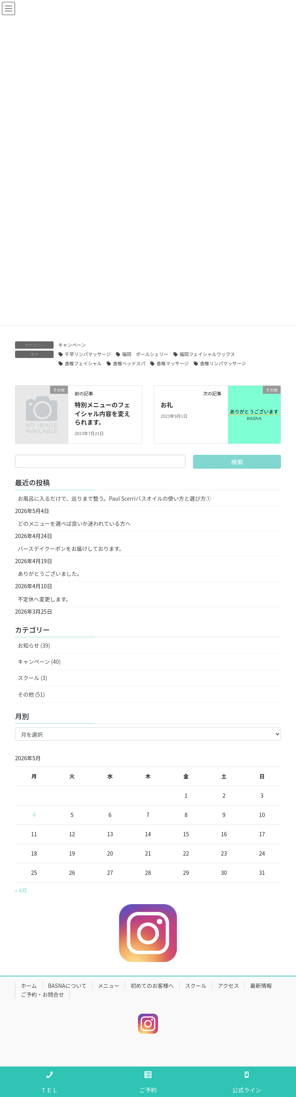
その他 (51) (31, 694)
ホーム (29, 985)
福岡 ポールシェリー (145, 354)
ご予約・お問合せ (42, 994)
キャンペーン (72, 344)
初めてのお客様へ (152, 985)
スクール (196, 985)
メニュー (108, 985)
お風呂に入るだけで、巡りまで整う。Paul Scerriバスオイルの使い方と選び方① (114, 498)
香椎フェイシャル (83, 363)
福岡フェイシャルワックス (207, 354)
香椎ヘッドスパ (129, 363)
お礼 (167, 404)
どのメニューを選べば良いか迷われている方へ (74, 523)
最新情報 (261, 985)
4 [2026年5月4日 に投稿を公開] (33, 815)
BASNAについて (67, 985)
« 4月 (21, 890)
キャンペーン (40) (39, 661)
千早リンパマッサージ (88, 354)
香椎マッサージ (172, 363)
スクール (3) (32, 678)
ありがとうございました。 (50, 573)
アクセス (228, 985)
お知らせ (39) (34, 645)
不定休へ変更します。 (44, 599)
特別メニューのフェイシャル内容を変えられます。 (102, 413)
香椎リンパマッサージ (223, 363)
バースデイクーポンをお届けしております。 (71, 548)
